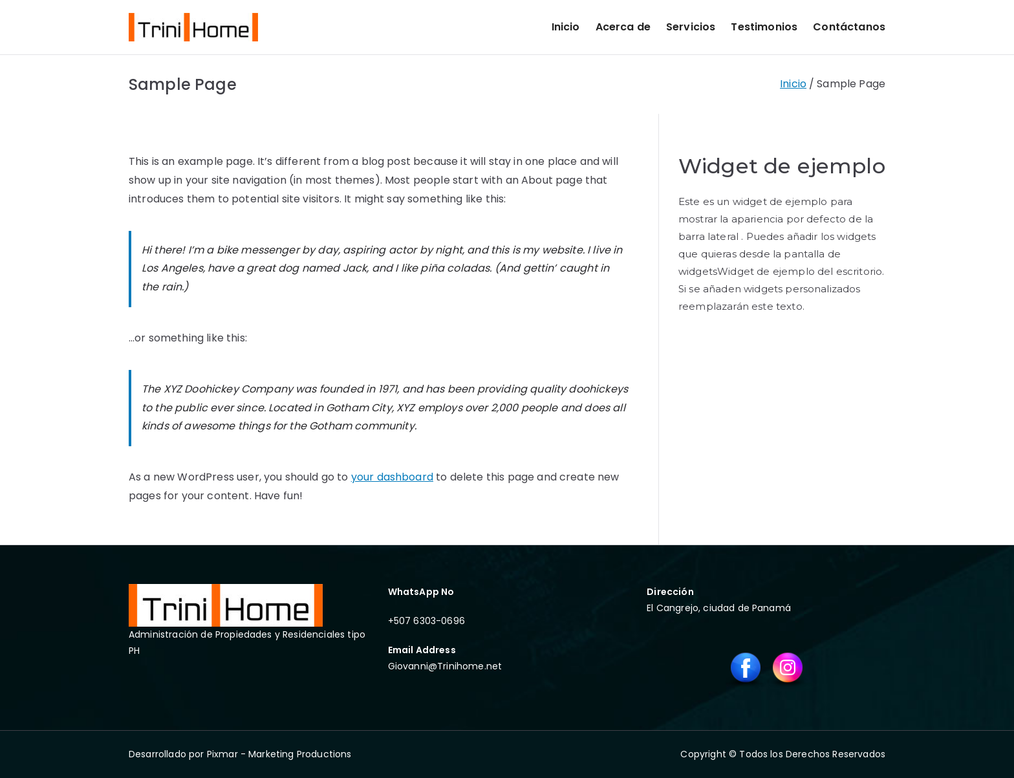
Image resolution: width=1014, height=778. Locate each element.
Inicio (566, 26)
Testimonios (764, 26)
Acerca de (623, 26)
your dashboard (392, 477)
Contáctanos (849, 26)
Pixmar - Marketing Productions (279, 754)
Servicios (690, 26)
